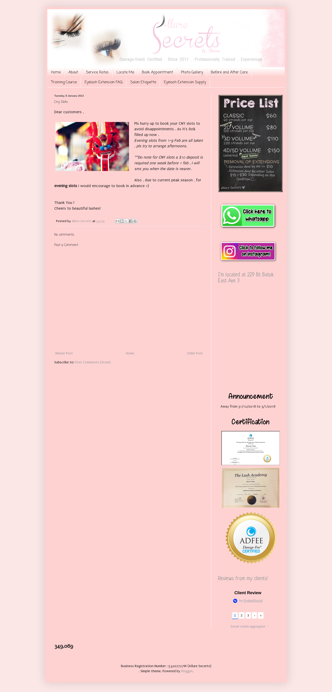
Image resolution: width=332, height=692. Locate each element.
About (73, 72)
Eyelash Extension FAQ (104, 82)
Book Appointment (157, 72)
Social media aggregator (249, 626)
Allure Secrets (82, 221)
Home (56, 72)
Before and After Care (229, 72)
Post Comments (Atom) (93, 362)
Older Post (195, 353)
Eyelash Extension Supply (185, 82)
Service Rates (97, 72)
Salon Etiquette (143, 82)
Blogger (187, 671)
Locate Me (125, 72)
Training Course (64, 82)
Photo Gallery (192, 72)
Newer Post (64, 353)
